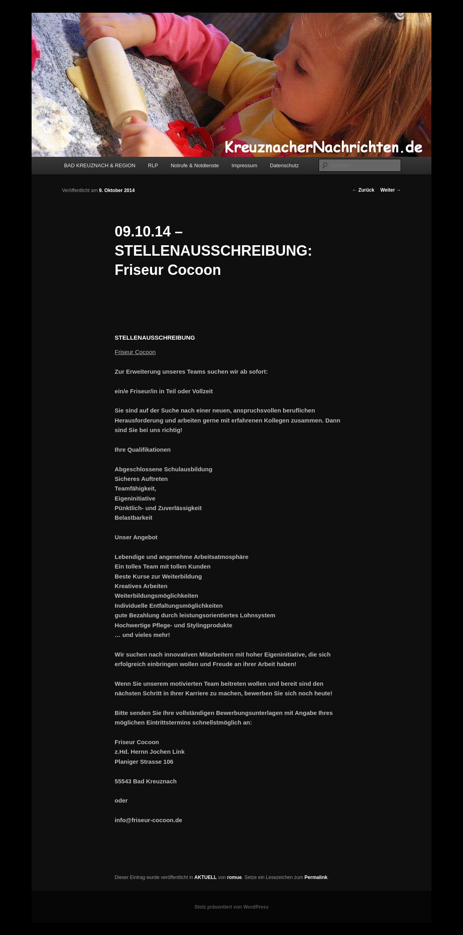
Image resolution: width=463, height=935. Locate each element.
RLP (153, 165)
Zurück (363, 190)
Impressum (244, 165)
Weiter (390, 190)
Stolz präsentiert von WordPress (231, 907)
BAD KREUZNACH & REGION (99, 165)
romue (234, 877)
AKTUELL (205, 877)
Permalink (316, 877)
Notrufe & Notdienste (195, 165)
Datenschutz (284, 165)
